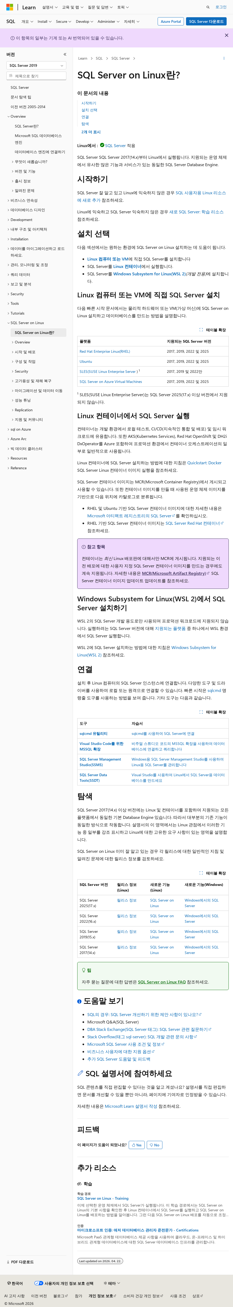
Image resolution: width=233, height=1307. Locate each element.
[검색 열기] (208, 7)
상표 (196, 1295)
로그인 (221, 6)
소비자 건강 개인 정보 (141, 1295)
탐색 (85, 123)
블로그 (58, 1295)
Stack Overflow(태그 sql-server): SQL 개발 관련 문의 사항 (140, 1036)
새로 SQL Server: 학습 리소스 (196, 211)
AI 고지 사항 (14, 1295)
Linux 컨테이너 (127, 266)
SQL (99, 58)
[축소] (65, 54)
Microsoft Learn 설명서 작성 (131, 1106)
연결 (85, 116)
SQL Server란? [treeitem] (26, 126)
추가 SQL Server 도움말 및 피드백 (118, 1059)
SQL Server (120, 58)
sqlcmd (214, 690)
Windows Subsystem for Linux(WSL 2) (149, 273)
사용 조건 (178, 1295)
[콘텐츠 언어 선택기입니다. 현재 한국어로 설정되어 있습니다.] (15, 1283)
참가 (78, 1295)
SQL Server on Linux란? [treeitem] (34, 332)
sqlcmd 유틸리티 (93, 733)
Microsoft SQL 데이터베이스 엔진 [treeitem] (38, 139)
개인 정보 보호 (101, 1295)
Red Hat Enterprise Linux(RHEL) (105, 351)
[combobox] (36, 65)
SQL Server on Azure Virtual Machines (111, 381)
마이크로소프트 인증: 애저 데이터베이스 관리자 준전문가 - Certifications (138, 1230)
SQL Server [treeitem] (20, 87)
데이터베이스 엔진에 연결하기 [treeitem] (40, 151)
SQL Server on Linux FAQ (162, 981)
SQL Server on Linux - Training (102, 1198)
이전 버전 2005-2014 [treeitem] (28, 106)
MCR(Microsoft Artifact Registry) (174, 573)
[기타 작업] (224, 58)
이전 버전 (39, 1295)
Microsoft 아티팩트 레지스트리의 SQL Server (129, 515)
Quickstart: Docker (204, 462)
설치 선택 (89, 109)
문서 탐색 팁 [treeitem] (21, 96)
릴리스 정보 (127, 900)
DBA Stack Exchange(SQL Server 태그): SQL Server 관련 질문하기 (147, 1029)
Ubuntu (86, 361)
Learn (82, 58)
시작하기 (88, 102)
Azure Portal (171, 21)
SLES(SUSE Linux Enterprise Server (108, 371)
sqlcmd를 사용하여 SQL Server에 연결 (163, 733)
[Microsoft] (9, 7)
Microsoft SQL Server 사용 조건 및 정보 (124, 1044)
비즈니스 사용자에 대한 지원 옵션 (119, 1051)
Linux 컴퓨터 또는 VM (107, 259)
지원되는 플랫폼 (170, 628)
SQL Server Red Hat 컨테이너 (193, 523)
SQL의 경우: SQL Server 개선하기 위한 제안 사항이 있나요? (142, 1014)
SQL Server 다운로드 (206, 21)
